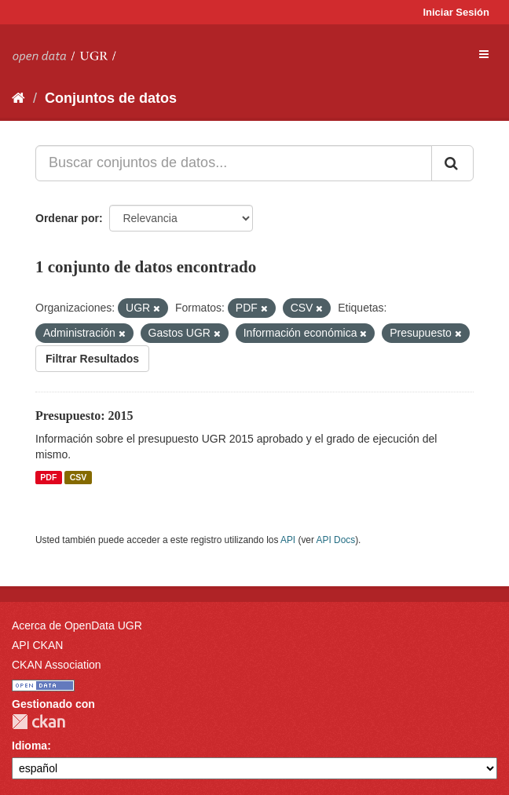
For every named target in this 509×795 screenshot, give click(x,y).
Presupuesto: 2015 (84, 415)
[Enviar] (452, 163)
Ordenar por (67, 218)
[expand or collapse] (484, 54)
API (287, 539)
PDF (48, 477)
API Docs (336, 539)
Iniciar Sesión (456, 12)
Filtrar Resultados (92, 358)
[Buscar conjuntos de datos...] (233, 163)
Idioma (29, 745)
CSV (78, 477)
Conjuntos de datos (111, 98)
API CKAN (37, 645)
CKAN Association (56, 664)
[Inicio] (18, 98)
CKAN (38, 721)
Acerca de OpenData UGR (77, 625)
